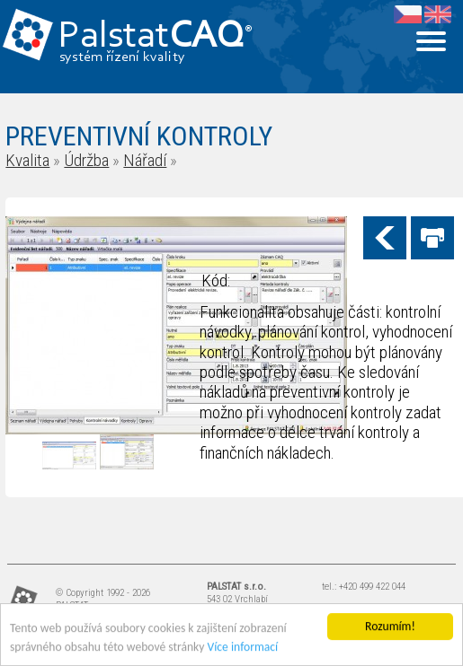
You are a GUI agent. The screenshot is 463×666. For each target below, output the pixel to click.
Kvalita (27, 160)
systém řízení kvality (122, 57)
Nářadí (144, 160)
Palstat (155, 37)
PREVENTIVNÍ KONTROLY (138, 136)
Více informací (243, 647)
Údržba (86, 160)
